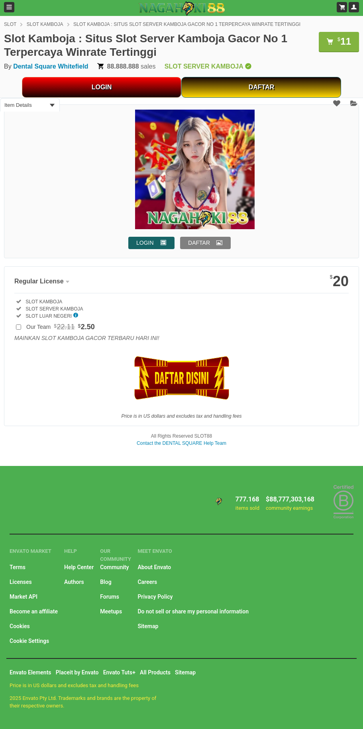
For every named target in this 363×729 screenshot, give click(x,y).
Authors (74, 582)
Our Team (60, 326)
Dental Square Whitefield (50, 66)
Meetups (111, 611)
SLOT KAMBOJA (45, 24)
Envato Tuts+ (119, 672)
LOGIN (102, 87)
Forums (109, 596)
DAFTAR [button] (199, 243)
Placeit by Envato (77, 672)
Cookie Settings (29, 641)
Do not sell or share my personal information (193, 611)
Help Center (79, 567)
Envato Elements (30, 672)
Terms (18, 567)
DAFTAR (262, 87)
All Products (155, 672)
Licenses (21, 582)
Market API (23, 596)
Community (114, 567)
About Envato (154, 567)
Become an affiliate (34, 611)
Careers (147, 582)
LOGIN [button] (145, 243)
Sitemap (147, 626)
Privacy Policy (155, 596)
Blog (105, 582)
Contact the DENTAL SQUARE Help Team (181, 443)
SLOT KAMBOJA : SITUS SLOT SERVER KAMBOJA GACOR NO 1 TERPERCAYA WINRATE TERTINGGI (186, 24)
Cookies (20, 626)
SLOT (10, 24)
